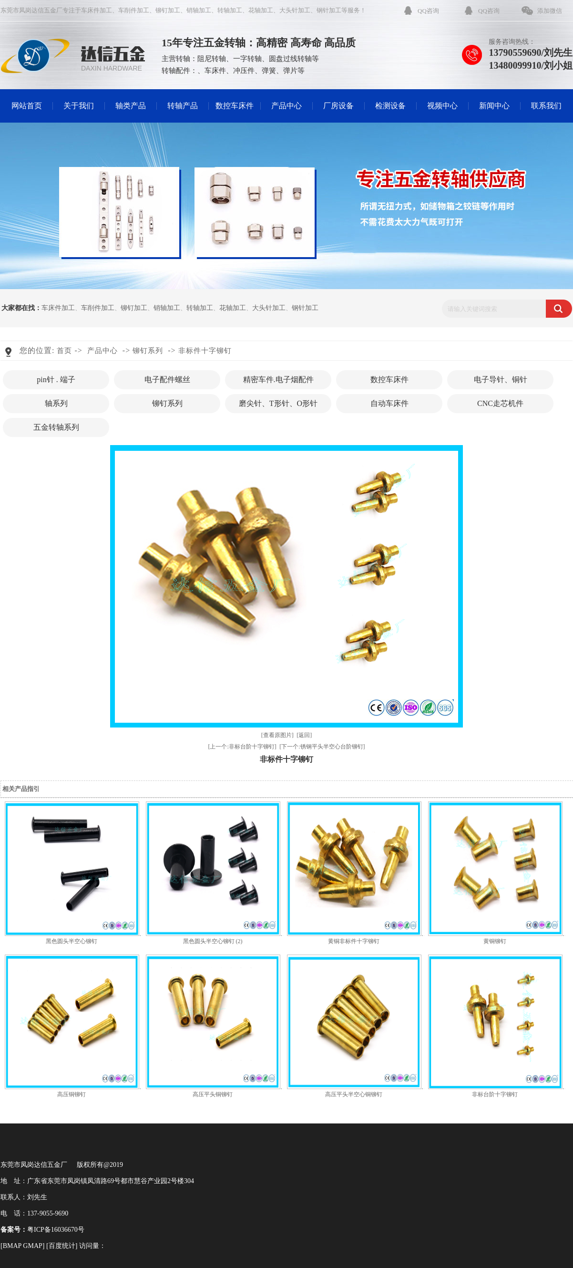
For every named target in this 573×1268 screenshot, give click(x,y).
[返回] (304, 735)
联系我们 (546, 106)
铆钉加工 (167, 10)
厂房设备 (338, 106)
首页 (64, 350)
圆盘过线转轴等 (294, 58)
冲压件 (244, 70)
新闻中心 (494, 106)
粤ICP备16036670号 (55, 1229)
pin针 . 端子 (56, 379)
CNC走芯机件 (500, 403)
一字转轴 (247, 58)
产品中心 (286, 106)
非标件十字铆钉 (205, 350)
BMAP (12, 1245)
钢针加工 (329, 10)
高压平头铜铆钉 (213, 1094)
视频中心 (442, 106)
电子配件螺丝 (167, 379)
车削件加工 (133, 10)
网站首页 (26, 106)
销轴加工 (198, 10)
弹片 (290, 70)
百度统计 (62, 1245)
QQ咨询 (428, 10)
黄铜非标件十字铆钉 (353, 941)
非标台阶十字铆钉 (495, 1094)
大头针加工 (294, 10)
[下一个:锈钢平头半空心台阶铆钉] (322, 746)
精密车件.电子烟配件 (278, 379)
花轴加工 (260, 10)
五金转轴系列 (56, 427)
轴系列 (56, 403)
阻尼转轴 (211, 58)
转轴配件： (179, 70)
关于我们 (78, 106)
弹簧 (269, 70)
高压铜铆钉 (71, 1094)
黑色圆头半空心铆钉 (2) (213, 941)
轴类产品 (130, 106)
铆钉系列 (148, 350)
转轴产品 (182, 106)
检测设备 (390, 106)
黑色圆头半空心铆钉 (71, 941)
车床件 (215, 70)
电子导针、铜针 (500, 379)
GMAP (32, 1245)
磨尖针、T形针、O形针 (278, 403)
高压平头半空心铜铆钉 (353, 1094)
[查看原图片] (277, 735)
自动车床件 (389, 403)
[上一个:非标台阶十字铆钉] (242, 746)
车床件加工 (96, 10)
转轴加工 (229, 10)
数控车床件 (234, 106)
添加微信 (549, 10)
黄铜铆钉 (494, 941)
